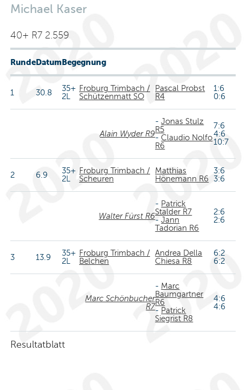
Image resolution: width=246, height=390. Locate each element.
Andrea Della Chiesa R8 (178, 257)
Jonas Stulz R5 (179, 125)
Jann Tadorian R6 (177, 224)
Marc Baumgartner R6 (179, 294)
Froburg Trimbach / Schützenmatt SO (114, 92)
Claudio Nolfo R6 (183, 141)
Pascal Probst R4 (180, 92)
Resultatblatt (37, 344)
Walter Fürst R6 (127, 216)
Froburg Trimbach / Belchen (114, 257)
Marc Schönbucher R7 (120, 302)
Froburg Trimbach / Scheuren (114, 174)
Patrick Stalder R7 (173, 207)
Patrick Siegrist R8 (174, 314)
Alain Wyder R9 (127, 133)
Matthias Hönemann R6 (182, 174)
